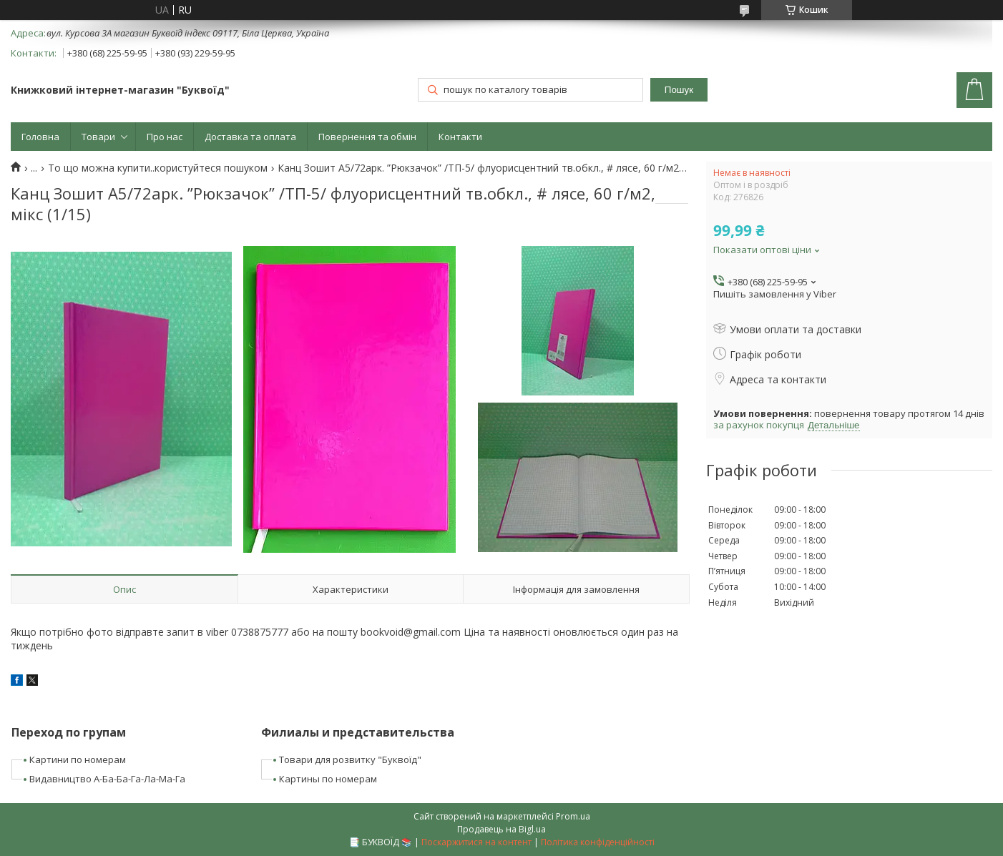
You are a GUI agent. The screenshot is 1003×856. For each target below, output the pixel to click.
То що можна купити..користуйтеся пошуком (158, 168)
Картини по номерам (77, 759)
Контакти (460, 136)
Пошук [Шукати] (679, 89)
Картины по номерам (328, 778)
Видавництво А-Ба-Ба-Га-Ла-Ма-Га (107, 778)
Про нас (164, 136)
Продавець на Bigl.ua (501, 829)
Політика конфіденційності (598, 842)
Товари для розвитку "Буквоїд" (350, 759)
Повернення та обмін (367, 136)
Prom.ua (573, 816)
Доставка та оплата (250, 136)
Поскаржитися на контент (476, 842)
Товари (98, 136)
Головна (40, 136)
